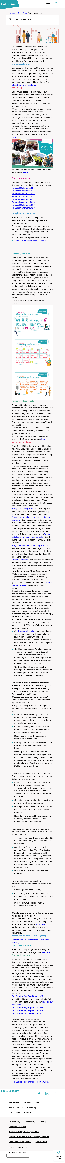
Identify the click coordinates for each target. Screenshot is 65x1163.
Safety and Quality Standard (24, 508)
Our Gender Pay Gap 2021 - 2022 (27, 1013)
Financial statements (21, 178)
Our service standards (22, 946)
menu (50, 4)
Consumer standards (21, 442)
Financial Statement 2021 (23, 199)
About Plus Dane (20, 13)
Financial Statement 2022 (23, 196)
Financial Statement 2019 (23, 205)
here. (43, 439)
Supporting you (33, 1108)
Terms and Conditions (17, 1127)
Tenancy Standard (20, 560)
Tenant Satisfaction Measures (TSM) (29, 936)
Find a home (14, 1103)
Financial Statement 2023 (23, 193)
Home (9, 13)
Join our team (14, 1113)
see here (46, 952)
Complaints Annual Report (24, 214)
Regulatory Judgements (23, 401)
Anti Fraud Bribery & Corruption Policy (24, 1132)
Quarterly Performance (23, 254)
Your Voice (40, 924)
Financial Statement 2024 (23, 191)
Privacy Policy (14, 1122)
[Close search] (6, 1161)
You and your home (31, 1103)
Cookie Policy (41, 1142)
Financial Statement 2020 (23, 202)
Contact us (28, 1113)
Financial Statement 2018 (23, 208)
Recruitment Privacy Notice (20, 1142)
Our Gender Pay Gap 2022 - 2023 (27, 1010)
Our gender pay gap (21, 955)
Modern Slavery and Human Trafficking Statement (29, 1137)
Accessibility (30, 1122)
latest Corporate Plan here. (24, 85)
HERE (14, 137)
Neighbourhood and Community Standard (30, 545)
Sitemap (43, 1122)
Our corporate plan (21, 64)
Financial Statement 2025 (23, 188)
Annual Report (18, 88)
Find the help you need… (17, 1152)
